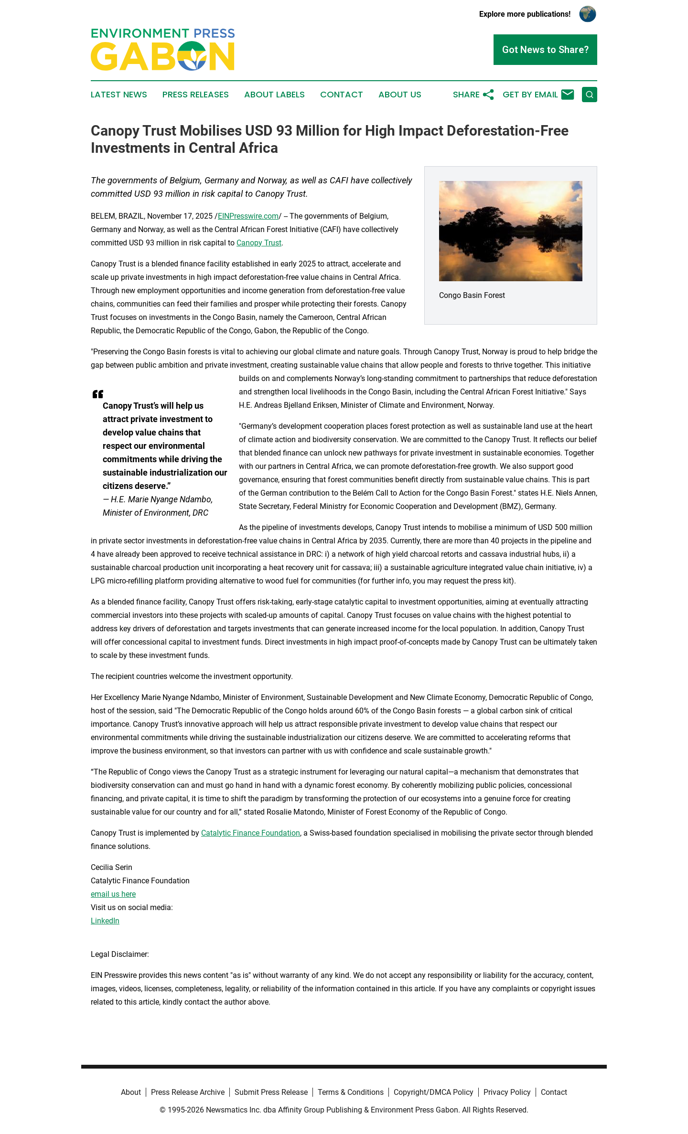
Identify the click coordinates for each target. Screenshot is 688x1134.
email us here (113, 894)
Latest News (119, 94)
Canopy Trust (258, 242)
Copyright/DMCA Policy (433, 1092)
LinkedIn (105, 920)
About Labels (274, 94)
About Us (399, 94)
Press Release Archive (188, 1092)
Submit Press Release (271, 1092)
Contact (341, 94)
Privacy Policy (507, 1092)
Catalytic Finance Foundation (250, 832)
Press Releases (195, 94)
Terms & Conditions (351, 1092)
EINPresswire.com (248, 216)
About (131, 1092)
